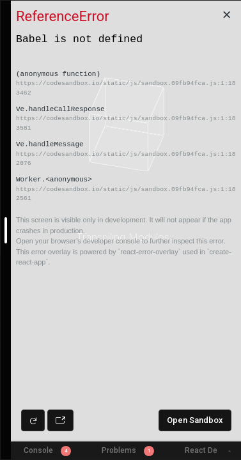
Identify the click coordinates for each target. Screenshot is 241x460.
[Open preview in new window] (60, 420)
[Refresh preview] (33, 420)
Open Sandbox (195, 420)
